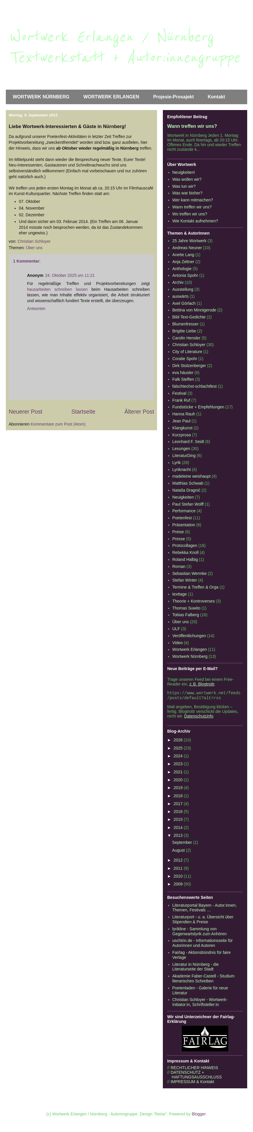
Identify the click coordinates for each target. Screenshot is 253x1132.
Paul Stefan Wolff (188, 504)
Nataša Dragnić (186, 490)
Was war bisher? (187, 193)
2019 (179, 788)
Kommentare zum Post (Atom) (58, 424)
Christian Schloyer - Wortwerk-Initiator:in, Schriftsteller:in (200, 1003)
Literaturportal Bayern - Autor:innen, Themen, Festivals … (204, 909)
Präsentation (183, 524)
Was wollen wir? (187, 179)
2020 (179, 781)
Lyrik (176, 462)
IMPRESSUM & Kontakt (192, 1082)
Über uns (34, 247)
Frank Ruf (181, 400)
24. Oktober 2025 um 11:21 (70, 275)
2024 (179, 757)
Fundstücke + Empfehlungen (198, 407)
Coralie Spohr (184, 358)
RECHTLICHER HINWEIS (194, 1069)
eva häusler (182, 372)
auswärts (180, 296)
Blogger (198, 1115)
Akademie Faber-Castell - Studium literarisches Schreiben (203, 979)
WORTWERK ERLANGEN (111, 96)
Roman (179, 566)
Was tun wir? (184, 186)
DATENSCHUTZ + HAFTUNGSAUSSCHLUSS (194, 1075)
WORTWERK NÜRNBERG (41, 96)
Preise (178, 531)
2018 (179, 797)
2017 (179, 805)
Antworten (36, 308)
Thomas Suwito (186, 608)
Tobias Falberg (185, 614)
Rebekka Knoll (185, 552)
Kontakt (216, 96)
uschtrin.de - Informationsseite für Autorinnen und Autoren (202, 944)
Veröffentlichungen (189, 635)
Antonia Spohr (185, 275)
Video (177, 642)
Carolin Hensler (186, 338)
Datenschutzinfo (198, 717)
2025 (179, 749)
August (179, 851)
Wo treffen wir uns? (189, 214)
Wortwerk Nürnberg (190, 656)
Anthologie (182, 268)
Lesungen (181, 448)
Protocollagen (184, 545)
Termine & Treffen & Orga (195, 587)
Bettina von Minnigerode (194, 310)
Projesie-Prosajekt (173, 96)
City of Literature (187, 351)
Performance (184, 511)
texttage (179, 594)
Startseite (83, 411)
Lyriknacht (181, 469)
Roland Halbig (185, 559)
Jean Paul (181, 421)
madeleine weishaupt (191, 476)
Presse (178, 538)
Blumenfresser (185, 324)
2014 (179, 828)
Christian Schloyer (189, 344)
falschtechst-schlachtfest (194, 386)
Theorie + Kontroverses (193, 601)
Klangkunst (182, 428)
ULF (176, 628)
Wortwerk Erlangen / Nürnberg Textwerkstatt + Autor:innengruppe (124, 47)
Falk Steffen (183, 379)
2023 (179, 765)
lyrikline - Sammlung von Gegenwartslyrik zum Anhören (199, 932)
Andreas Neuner (187, 247)
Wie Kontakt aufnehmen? (195, 221)
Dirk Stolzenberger (189, 365)
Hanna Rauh (183, 414)
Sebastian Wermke (189, 573)
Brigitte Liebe (184, 331)
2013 (179, 836)
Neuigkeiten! (183, 172)
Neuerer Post (25, 411)
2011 (179, 869)
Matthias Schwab (188, 483)
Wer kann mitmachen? (192, 200)
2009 (179, 885)
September (182, 843)
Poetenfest (182, 517)
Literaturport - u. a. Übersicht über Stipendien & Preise (203, 920)
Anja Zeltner (183, 261)
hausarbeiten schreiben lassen (57, 289)
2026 (179, 741)
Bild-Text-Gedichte (189, 317)
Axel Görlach (184, 303)
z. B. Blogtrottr (201, 684)
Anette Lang (183, 254)
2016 (179, 812)
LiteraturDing (184, 455)
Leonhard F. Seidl (188, 441)
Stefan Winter (184, 580)
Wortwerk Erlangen (189, 649)
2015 (179, 820)
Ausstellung (182, 289)
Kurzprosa (181, 435)
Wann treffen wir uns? (192, 126)
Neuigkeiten (183, 497)
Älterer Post (139, 411)
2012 (179, 861)
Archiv (178, 282)
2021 (179, 773)
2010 (179, 877)
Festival (179, 393)
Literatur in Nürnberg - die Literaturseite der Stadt (195, 968)
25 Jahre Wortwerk (189, 240)
